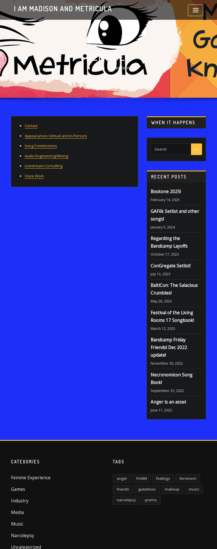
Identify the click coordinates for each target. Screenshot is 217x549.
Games (17, 455)
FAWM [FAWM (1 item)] (137, 446)
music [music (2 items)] (182, 455)
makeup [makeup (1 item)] (164, 455)
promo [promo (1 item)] (146, 464)
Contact (31, 125)
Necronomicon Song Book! (173, 352)
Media (16, 476)
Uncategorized (23, 507)
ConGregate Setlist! (167, 259)
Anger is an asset (165, 371)
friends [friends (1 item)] (121, 455)
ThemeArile (165, 538)
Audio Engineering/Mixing (46, 152)
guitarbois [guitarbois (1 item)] (142, 455)
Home (100, 68)
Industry (18, 466)
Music (16, 486)
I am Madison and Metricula (56, 8)
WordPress (104, 538)
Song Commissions (41, 143)
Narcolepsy (21, 497)
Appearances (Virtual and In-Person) (56, 134)
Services (120, 68)
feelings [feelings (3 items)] (156, 446)
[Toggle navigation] (195, 10)
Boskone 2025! (163, 191)
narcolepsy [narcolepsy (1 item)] (124, 464)
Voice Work (34, 171)
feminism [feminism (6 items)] (177, 446)
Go (196, 149)
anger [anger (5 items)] (120, 446)
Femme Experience (27, 445)
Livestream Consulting (43, 162)
